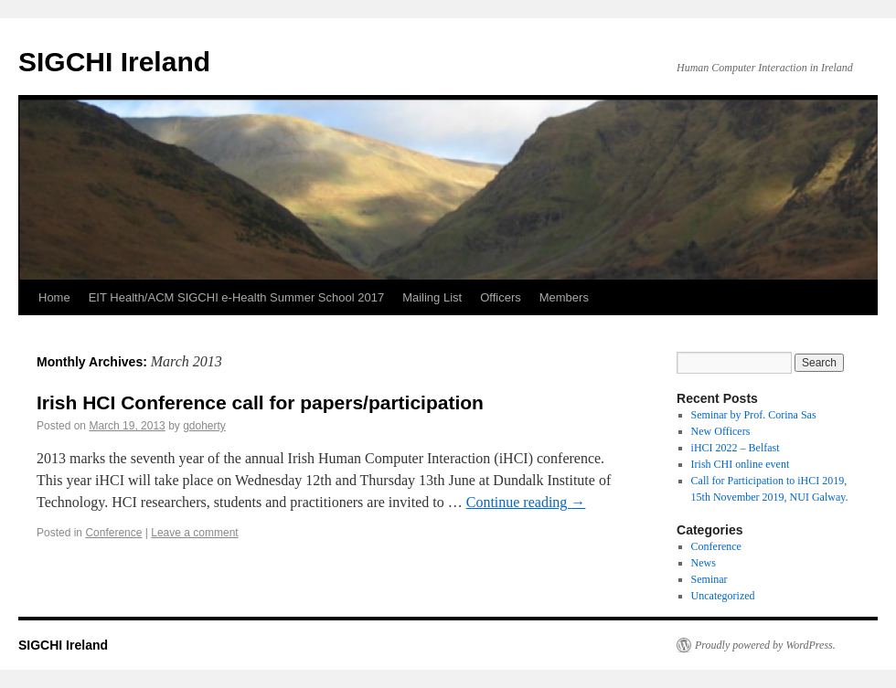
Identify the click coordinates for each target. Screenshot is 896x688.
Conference (113, 532)
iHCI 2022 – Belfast (735, 447)
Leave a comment (194, 532)
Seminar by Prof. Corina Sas (753, 414)
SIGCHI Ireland (114, 62)
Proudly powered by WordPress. (765, 645)
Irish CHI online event (740, 464)
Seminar (709, 579)
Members (564, 297)
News (703, 562)
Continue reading (526, 502)
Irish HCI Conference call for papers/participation (260, 402)
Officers (500, 297)
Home (54, 297)
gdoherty (204, 425)
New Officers (721, 431)
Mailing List (432, 297)
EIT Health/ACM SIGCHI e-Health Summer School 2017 (236, 297)
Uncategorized (723, 595)
